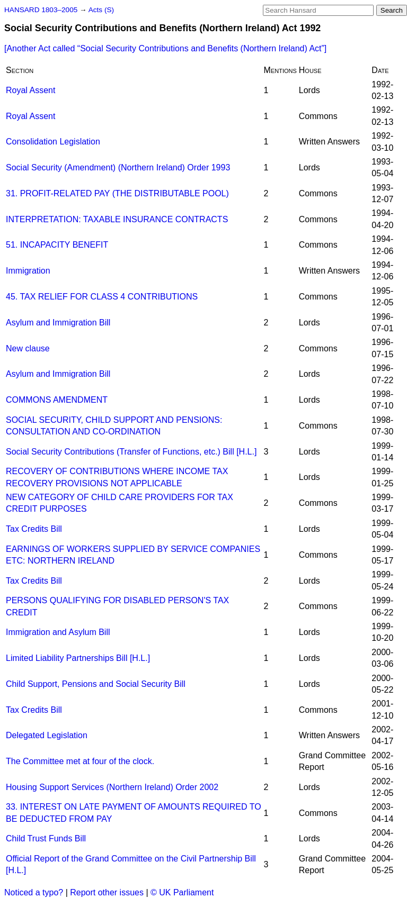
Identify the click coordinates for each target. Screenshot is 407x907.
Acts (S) (101, 10)
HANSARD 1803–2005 (40, 10)
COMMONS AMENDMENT (57, 399)
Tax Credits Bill (34, 528)
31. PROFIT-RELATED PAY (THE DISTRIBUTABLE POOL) (117, 193)
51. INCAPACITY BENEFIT (57, 244)
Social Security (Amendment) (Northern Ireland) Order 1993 (118, 167)
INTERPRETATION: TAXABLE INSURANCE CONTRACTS (117, 219)
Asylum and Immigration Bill (58, 322)
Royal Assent (30, 90)
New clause (28, 348)
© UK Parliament (182, 892)
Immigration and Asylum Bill (58, 632)
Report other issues (107, 892)
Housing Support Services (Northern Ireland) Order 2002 (112, 787)
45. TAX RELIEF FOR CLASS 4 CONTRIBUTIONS (102, 296)
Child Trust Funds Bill (46, 838)
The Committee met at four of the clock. (80, 761)
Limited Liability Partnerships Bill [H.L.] (78, 658)
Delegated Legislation (46, 735)
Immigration (28, 270)
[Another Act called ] (165, 48)
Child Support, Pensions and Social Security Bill (95, 683)
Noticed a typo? (33, 892)
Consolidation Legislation (53, 141)
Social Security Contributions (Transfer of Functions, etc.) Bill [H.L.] (131, 451)
